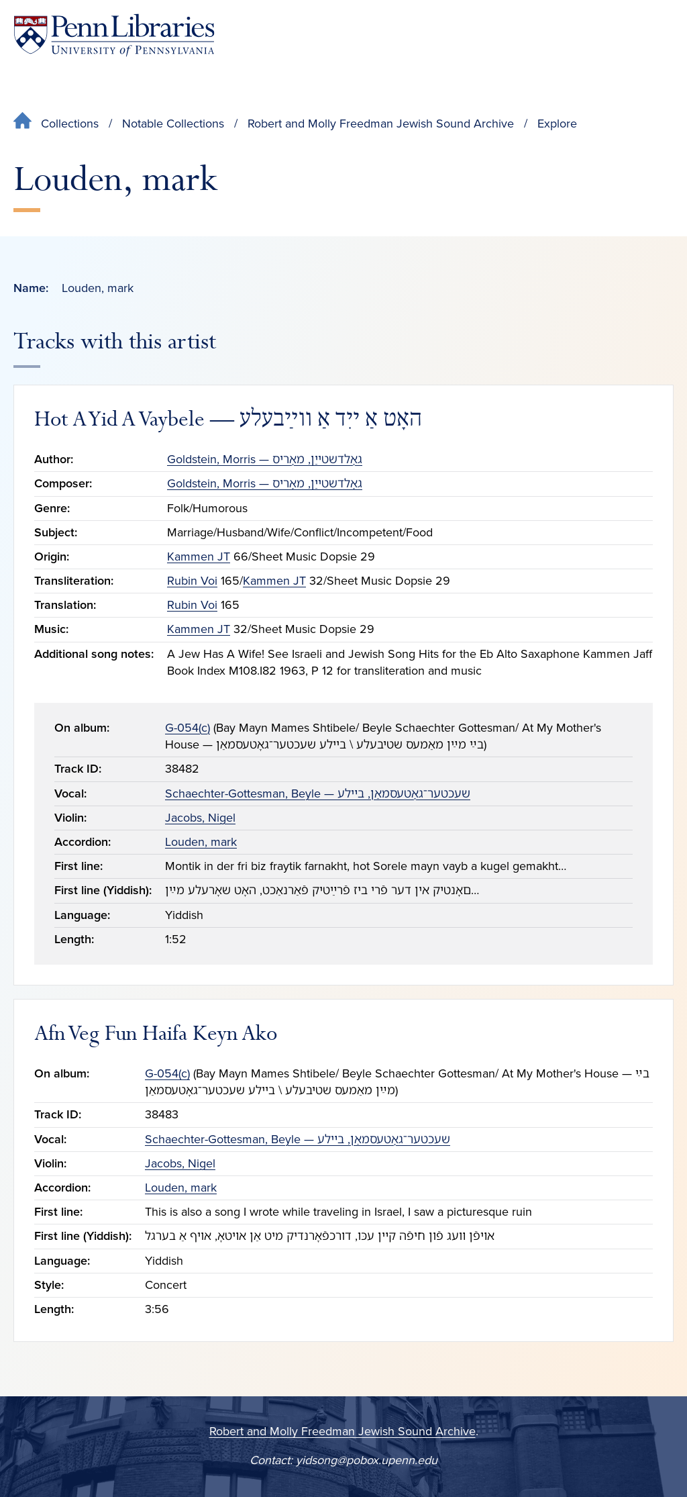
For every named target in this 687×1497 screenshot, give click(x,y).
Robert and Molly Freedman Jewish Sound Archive (381, 123)
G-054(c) (187, 727)
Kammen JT (198, 556)
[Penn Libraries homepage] (114, 35)
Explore (557, 123)
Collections (70, 123)
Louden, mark (201, 841)
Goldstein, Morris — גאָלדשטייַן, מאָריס (264, 459)
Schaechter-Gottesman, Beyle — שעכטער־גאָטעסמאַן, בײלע (317, 793)
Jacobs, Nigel (200, 817)
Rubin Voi (192, 580)
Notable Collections (173, 123)
